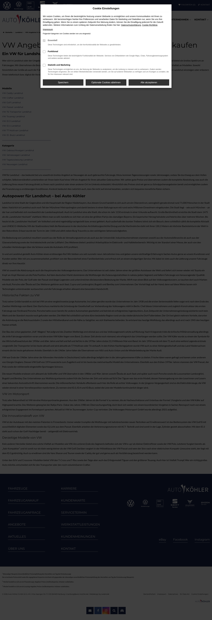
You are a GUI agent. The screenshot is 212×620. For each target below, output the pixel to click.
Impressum (48, 29)
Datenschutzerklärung (131, 25)
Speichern (63, 82)
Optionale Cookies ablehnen (106, 82)
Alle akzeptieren (149, 82)
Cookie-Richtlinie (149, 25)
